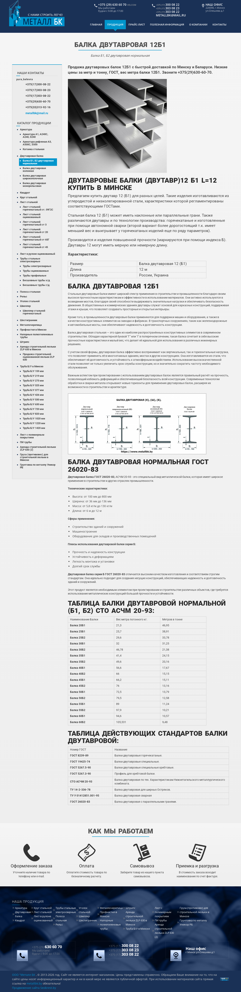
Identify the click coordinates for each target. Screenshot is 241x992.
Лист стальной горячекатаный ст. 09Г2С (38, 208)
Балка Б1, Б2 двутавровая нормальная (38, 162)
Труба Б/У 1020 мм (34, 418)
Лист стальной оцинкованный (31, 216)
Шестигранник (28, 320)
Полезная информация (167, 24)
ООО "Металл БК (23, 975)
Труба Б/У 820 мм (33, 413)
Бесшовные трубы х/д (36, 280)
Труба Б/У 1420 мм (34, 427)
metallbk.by (34, 983)
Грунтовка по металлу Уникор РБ (37, 466)
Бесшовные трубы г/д (36, 285)
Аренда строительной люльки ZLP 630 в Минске (38, 348)
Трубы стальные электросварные (30, 260)
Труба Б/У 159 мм (33, 371)
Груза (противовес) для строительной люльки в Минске (34, 457)
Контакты (219, 24)
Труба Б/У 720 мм (33, 409)
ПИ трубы (26, 442)
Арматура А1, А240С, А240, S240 (35, 135)
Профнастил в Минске (33, 329)
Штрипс (24, 341)
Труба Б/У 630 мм (33, 404)
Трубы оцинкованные (36, 270)
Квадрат (25, 192)
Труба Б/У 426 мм (33, 394)
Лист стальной (29, 202)
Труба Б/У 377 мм (33, 390)
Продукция (115, 24)
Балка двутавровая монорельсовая (34, 184)
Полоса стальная (30, 291)
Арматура (26, 129)
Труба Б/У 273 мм (33, 380)
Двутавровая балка (31, 155)
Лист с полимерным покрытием (32, 436)
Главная (96, 24)
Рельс (23, 296)
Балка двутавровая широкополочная (34, 177)
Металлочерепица (31, 324)
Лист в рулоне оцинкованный (37, 253)
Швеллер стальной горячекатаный (34, 312)
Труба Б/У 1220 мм (34, 423)
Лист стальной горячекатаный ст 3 (34, 223)
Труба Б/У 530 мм (33, 399)
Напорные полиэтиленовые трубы (36, 336)
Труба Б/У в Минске (31, 366)
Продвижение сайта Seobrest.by (34, 988)
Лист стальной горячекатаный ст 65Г (36, 238)
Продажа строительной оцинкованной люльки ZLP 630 (38, 357)
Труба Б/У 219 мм (33, 375)
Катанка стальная (33, 149)
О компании (198, 24)
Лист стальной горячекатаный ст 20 (35, 231)
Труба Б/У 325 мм (33, 385)
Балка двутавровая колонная (34, 169)
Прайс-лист (136, 24)
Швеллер (25, 305)
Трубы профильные (34, 275)
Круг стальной (28, 197)
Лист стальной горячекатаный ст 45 (35, 246)
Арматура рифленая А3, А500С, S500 (37, 143)
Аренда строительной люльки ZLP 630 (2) (38, 448)
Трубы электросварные (37, 266)
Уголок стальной (30, 301)
